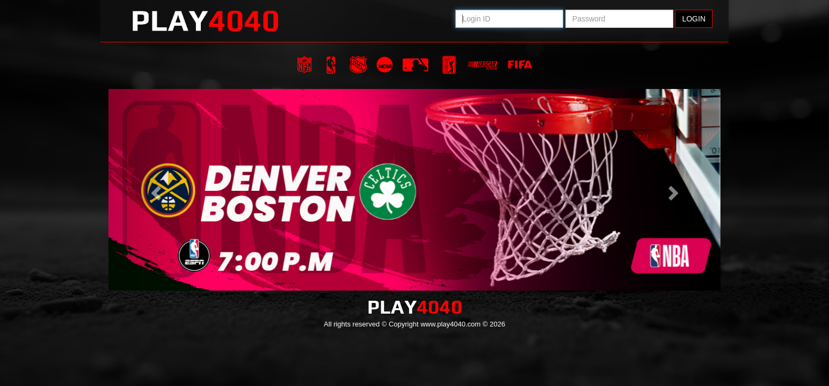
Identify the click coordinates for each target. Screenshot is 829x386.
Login (694, 18)
